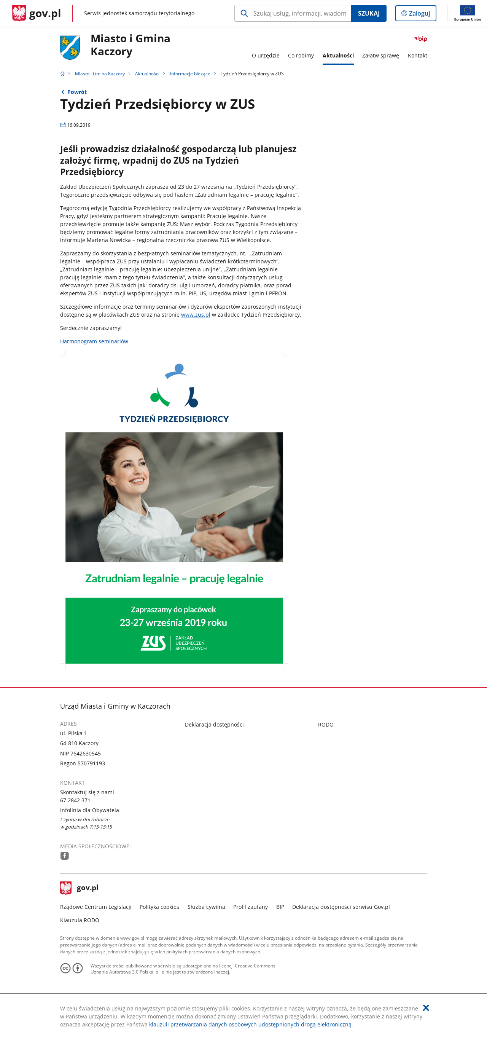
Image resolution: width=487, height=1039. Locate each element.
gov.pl (79, 888)
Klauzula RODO (79, 920)
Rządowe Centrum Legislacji (96, 906)
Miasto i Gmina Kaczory (130, 45)
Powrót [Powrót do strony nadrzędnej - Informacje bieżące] (77, 92)
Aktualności (147, 73)
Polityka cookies (159, 906)
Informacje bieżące (190, 73)
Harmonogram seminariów (94, 341)
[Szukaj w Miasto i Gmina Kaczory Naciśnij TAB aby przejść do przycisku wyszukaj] (292, 13)
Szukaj (369, 13)
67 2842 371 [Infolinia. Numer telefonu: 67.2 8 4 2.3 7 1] (75, 800)
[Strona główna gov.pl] (36, 13)
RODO (326, 724)
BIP (280, 906)
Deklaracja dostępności (214, 724)
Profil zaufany (250, 906)
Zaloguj (421, 14)
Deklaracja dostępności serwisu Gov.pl (341, 906)
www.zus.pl (195, 314)
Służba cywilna (206, 906)
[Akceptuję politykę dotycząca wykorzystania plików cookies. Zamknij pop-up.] (426, 1008)
